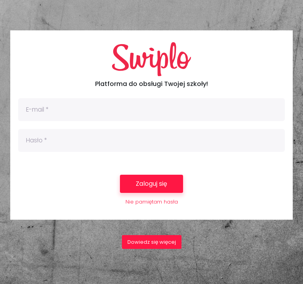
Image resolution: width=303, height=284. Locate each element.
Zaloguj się (151, 183)
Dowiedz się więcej (151, 242)
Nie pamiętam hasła (151, 202)
